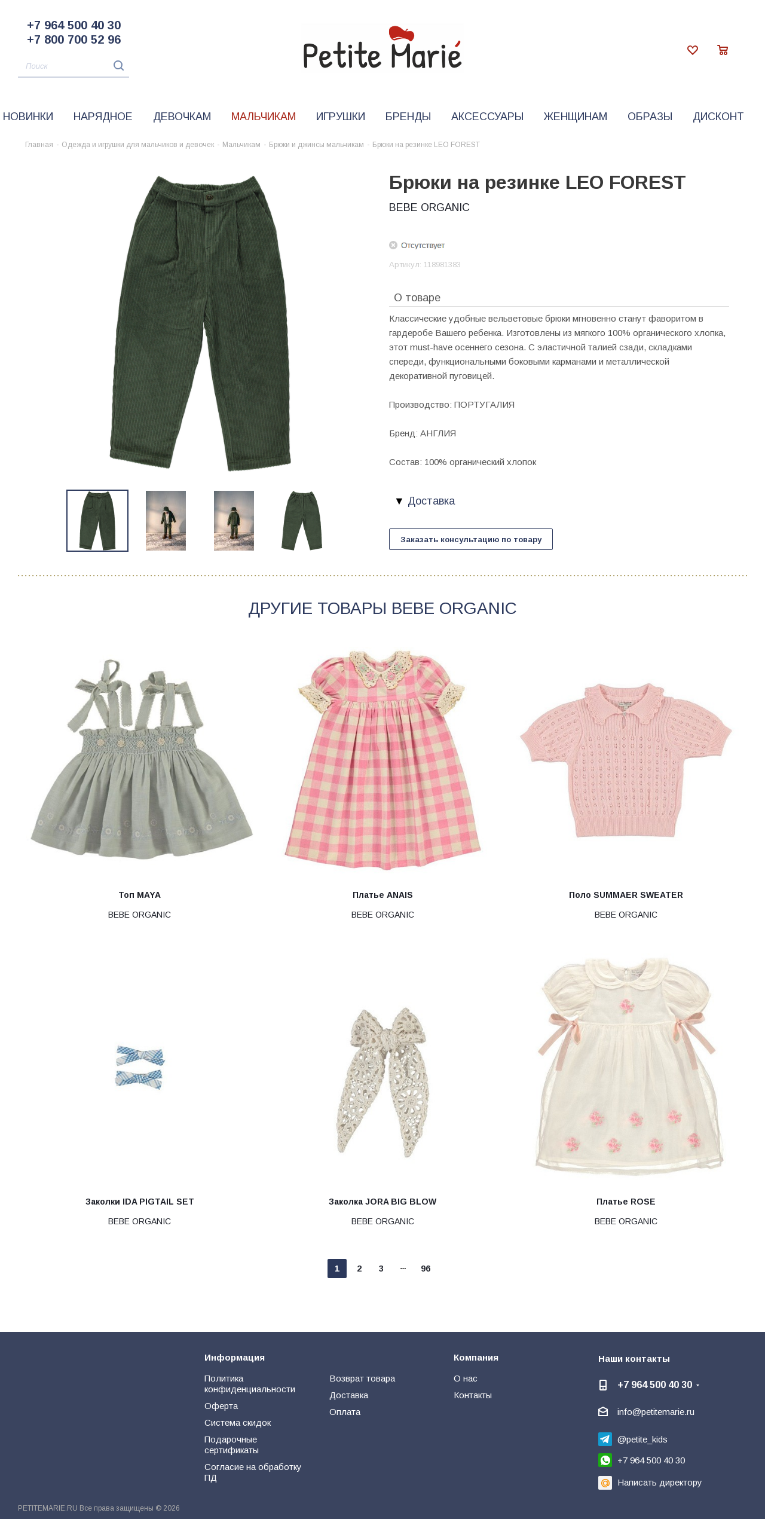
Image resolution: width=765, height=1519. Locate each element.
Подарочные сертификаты (231, 1444)
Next (347, 521)
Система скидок (237, 1422)
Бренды (408, 117)
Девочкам (182, 117)
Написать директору (659, 1482)
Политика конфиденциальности (249, 1383)
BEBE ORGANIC (429, 207)
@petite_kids (642, 1439)
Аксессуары (487, 117)
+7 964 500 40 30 (74, 25)
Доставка (348, 1395)
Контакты (473, 1395)
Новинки (28, 117)
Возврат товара (362, 1378)
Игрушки (340, 117)
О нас (466, 1378)
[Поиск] (73, 67)
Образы (650, 117)
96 (425, 1268)
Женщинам (575, 117)
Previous (53, 521)
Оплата (344, 1412)
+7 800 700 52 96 (74, 39)
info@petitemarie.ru (655, 1412)
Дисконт (718, 117)
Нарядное (103, 117)
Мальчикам (263, 117)
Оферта (221, 1406)
